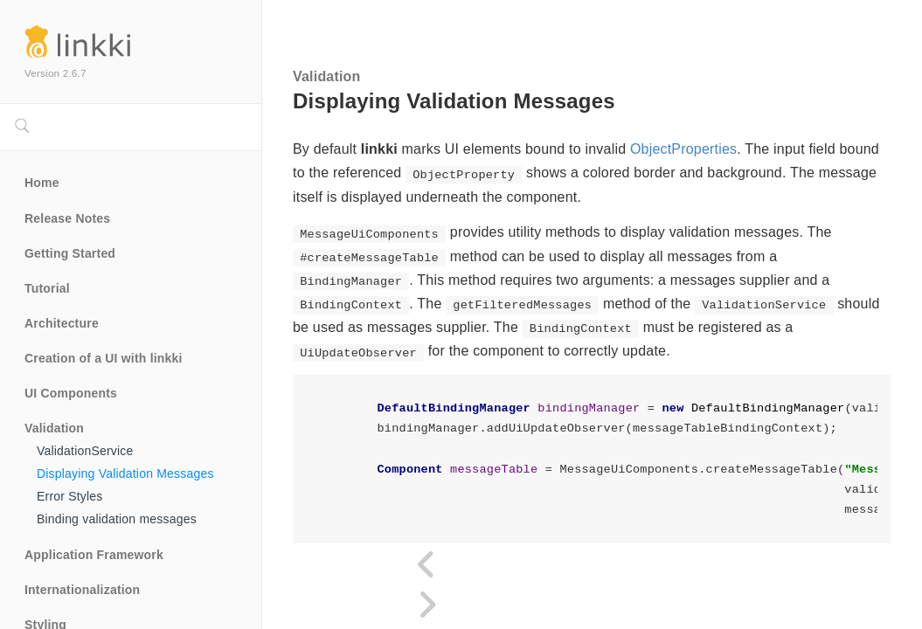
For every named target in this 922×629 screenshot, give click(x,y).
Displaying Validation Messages (125, 473)
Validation (54, 428)
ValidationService (85, 451)
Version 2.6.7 (55, 73)
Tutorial (47, 288)
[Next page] (427, 605)
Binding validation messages (117, 519)
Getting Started (69, 253)
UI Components (70, 393)
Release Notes (67, 218)
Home (41, 183)
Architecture (61, 323)
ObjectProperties (683, 149)
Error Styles (70, 496)
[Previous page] (427, 565)
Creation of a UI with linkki (103, 358)
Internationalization (82, 590)
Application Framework (93, 555)
